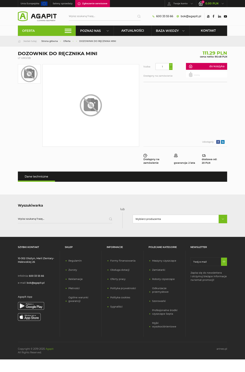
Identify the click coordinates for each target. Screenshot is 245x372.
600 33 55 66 (163, 16)
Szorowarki (159, 301)
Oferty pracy (118, 279)
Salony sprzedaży (63, 3)
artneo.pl (222, 348)
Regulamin (75, 260)
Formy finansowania (122, 260)
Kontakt (208, 30)
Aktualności (132, 30)
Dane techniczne (36, 176)
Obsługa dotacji (119, 269)
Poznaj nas (94, 31)
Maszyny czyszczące (164, 260)
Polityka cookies (120, 297)
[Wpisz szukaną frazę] (65, 219)
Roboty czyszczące (163, 279)
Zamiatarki (158, 269)
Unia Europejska (34, 4)
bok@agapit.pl (189, 16)
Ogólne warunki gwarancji (78, 299)
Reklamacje (75, 279)
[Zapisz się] (224, 262)
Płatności (74, 288)
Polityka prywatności (123, 288)
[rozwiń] (223, 219)
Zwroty (72, 269)
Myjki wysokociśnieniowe (164, 324)
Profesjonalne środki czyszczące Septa (164, 312)
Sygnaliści (116, 306)
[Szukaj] (138, 16)
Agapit (50, 348)
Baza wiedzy (170, 31)
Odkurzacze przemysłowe (160, 290)
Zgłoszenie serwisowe (92, 3)
